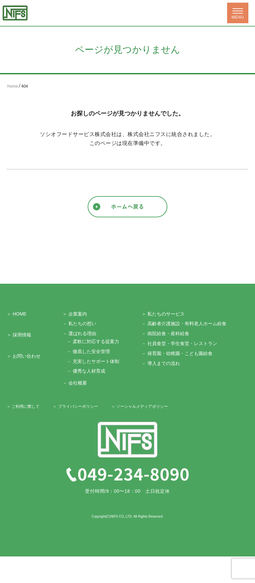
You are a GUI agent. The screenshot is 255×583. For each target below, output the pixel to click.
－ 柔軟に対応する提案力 (93, 341)
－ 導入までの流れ (160, 363)
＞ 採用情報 (19, 334)
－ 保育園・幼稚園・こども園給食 (176, 353)
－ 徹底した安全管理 (88, 351)
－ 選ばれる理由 (79, 333)
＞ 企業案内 (74, 314)
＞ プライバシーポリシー (75, 406)
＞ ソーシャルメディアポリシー (139, 406)
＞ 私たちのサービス (163, 314)
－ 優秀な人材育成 (86, 371)
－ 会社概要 (74, 383)
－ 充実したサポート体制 (93, 361)
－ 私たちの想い (79, 323)
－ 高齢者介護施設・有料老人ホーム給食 (183, 323)
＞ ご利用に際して (23, 406)
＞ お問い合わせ (24, 356)
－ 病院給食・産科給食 (165, 333)
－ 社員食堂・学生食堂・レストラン (179, 343)
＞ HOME (17, 314)
